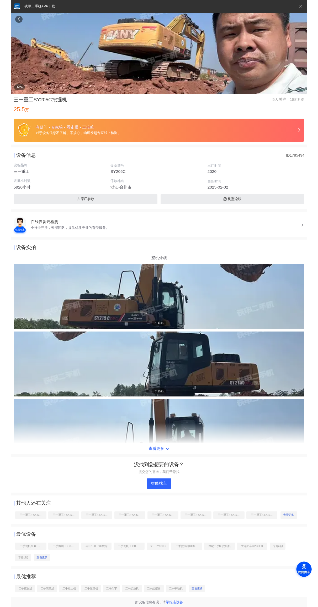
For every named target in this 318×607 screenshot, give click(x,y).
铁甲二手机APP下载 (39, 6)
